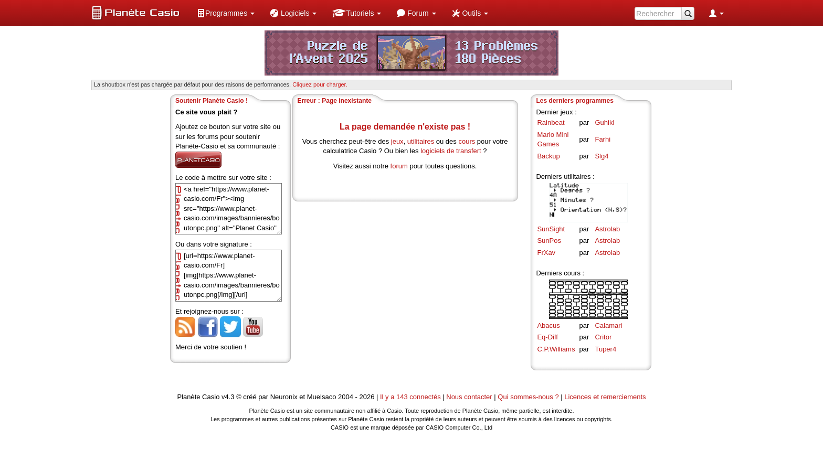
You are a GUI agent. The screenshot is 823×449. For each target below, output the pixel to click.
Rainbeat (550, 122)
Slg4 (601, 156)
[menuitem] (225, 13)
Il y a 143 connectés (411, 397)
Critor (603, 337)
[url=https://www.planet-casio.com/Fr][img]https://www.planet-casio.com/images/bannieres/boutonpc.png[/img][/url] (228, 276)
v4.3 (228, 397)
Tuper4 (605, 349)
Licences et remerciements (605, 397)
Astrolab (607, 229)
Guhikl (604, 122)
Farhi (602, 139)
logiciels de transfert (450, 151)
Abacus (548, 325)
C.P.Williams (556, 349)
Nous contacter (469, 397)
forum (399, 166)
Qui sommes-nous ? (528, 397)
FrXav (546, 252)
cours (466, 141)
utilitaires (420, 141)
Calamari (608, 325)
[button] (225, 13)
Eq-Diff (547, 337)
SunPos (549, 240)
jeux (397, 141)
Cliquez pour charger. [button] (319, 84)
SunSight (551, 229)
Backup (548, 156)
